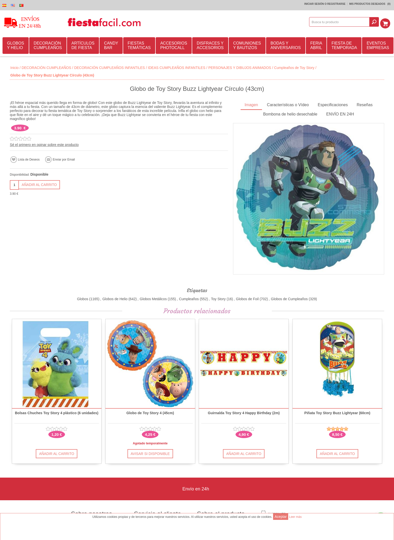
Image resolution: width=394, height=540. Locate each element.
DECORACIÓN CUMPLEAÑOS (48, 44)
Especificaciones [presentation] (333, 104)
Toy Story (218, 298)
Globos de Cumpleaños (289, 298)
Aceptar (281, 517)
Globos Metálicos (153, 298)
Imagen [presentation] (251, 104)
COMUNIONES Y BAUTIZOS (247, 44)
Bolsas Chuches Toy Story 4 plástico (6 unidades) (56, 412)
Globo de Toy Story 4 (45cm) (150, 412)
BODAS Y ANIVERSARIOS (286, 44)
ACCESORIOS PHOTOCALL (173, 44)
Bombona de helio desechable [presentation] (290, 113)
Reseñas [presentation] (365, 104)
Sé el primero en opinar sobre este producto (44, 144)
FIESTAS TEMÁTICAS (139, 44)
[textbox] (341, 22)
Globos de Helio (114, 298)
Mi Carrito (386, 22)
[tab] (251, 104)
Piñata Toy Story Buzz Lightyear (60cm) (337, 412)
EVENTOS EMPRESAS (378, 44)
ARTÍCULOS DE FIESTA (83, 44)
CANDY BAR (111, 44)
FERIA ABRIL (316, 44)
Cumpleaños (189, 298)
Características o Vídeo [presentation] (288, 104)
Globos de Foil (247, 298)
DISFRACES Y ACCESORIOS (210, 44)
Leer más (295, 517)
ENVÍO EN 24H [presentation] (340, 113)
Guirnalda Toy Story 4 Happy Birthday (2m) (244, 412)
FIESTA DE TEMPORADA (344, 44)
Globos (82, 298)
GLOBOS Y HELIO (15, 44)
